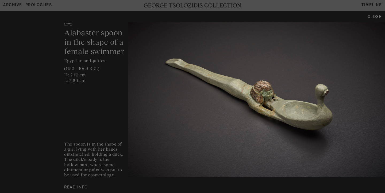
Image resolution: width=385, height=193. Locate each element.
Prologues (38, 5)
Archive (12, 5)
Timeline (371, 5)
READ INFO (76, 188)
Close (375, 17)
